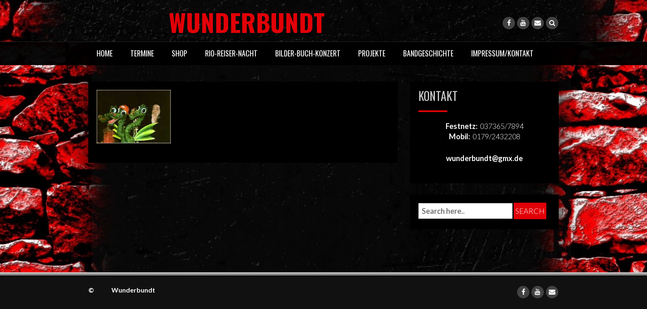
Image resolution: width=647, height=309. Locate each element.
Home (105, 53)
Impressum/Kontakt (502, 53)
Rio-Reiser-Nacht (231, 53)
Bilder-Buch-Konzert (307, 53)
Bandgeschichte (428, 53)
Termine (142, 53)
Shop (179, 53)
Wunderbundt (206, 21)
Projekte (371, 53)
